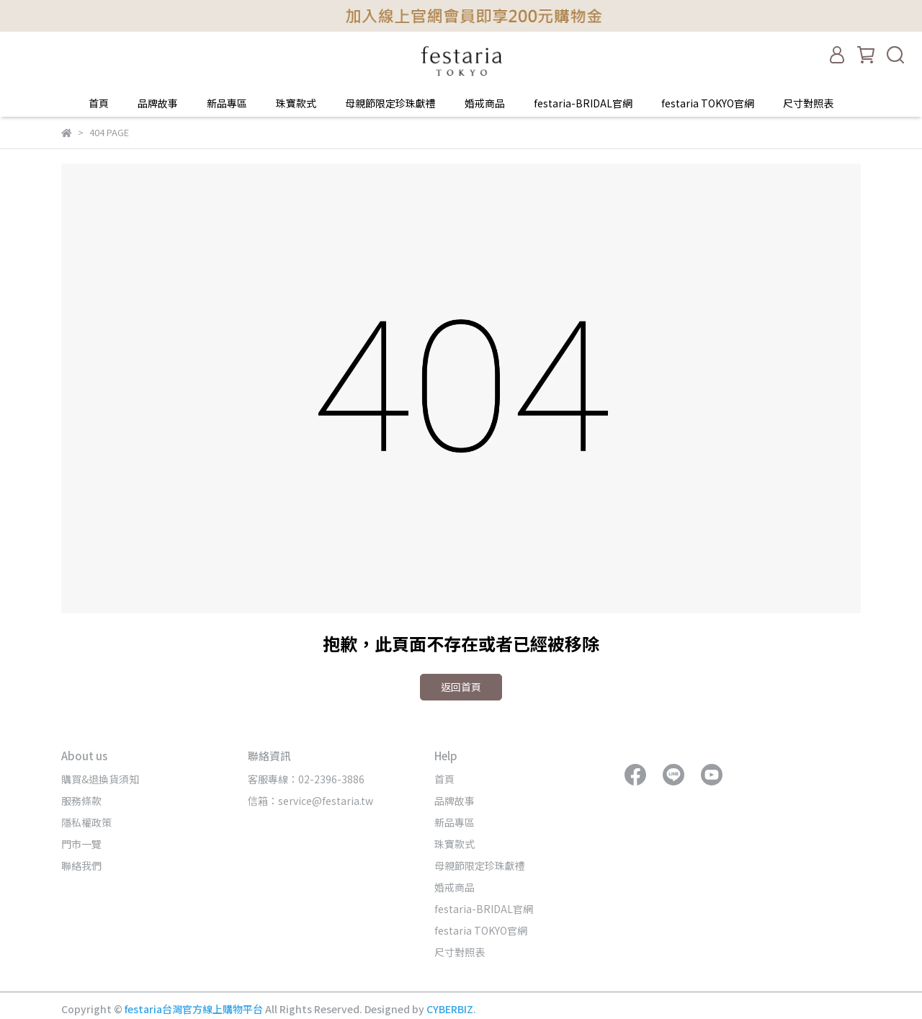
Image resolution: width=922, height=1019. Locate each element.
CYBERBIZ (449, 1009)
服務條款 (81, 800)
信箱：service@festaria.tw (310, 800)
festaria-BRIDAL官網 (583, 103)
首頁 (99, 103)
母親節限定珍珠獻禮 (390, 103)
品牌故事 (158, 103)
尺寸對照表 (808, 103)
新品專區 (227, 103)
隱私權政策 (86, 822)
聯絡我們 (81, 865)
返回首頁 (461, 687)
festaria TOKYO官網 (707, 103)
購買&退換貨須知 (100, 779)
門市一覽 (81, 844)
